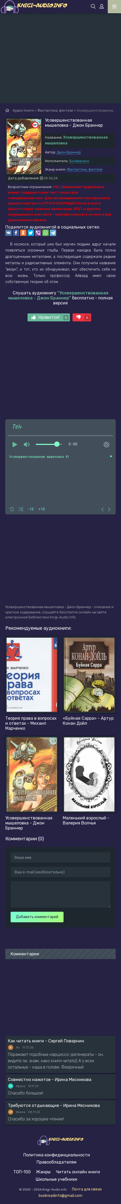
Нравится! (50, 317)
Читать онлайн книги (78, 1171)
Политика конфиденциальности (56, 1154)
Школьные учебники (56, 1179)
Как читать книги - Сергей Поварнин (46, 1040)
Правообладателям (57, 1162)
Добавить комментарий (37, 917)
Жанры (43, 1171)
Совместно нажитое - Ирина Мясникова (49, 1079)
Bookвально (79, 161)
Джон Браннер (69, 152)
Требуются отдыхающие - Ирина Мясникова (54, 1105)
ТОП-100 (22, 1171)
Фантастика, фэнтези (84, 169)
